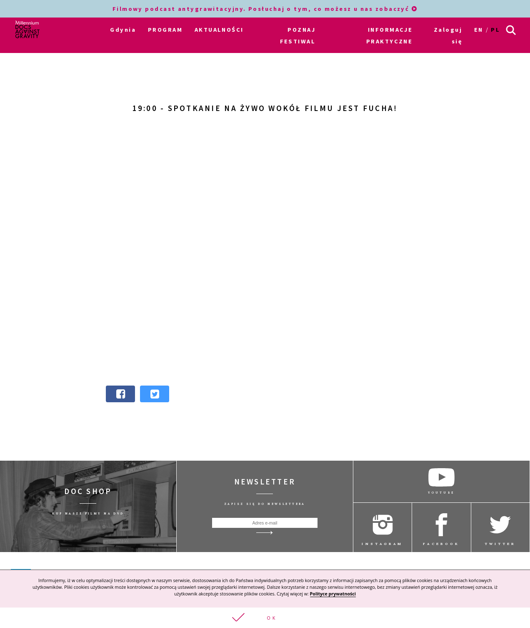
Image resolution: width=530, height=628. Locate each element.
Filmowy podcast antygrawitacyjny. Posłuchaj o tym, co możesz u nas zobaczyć (265, 9)
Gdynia (123, 29)
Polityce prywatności (333, 594)
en (478, 29)
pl (495, 29)
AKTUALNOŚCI (219, 29)
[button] (265, 618)
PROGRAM (165, 29)
